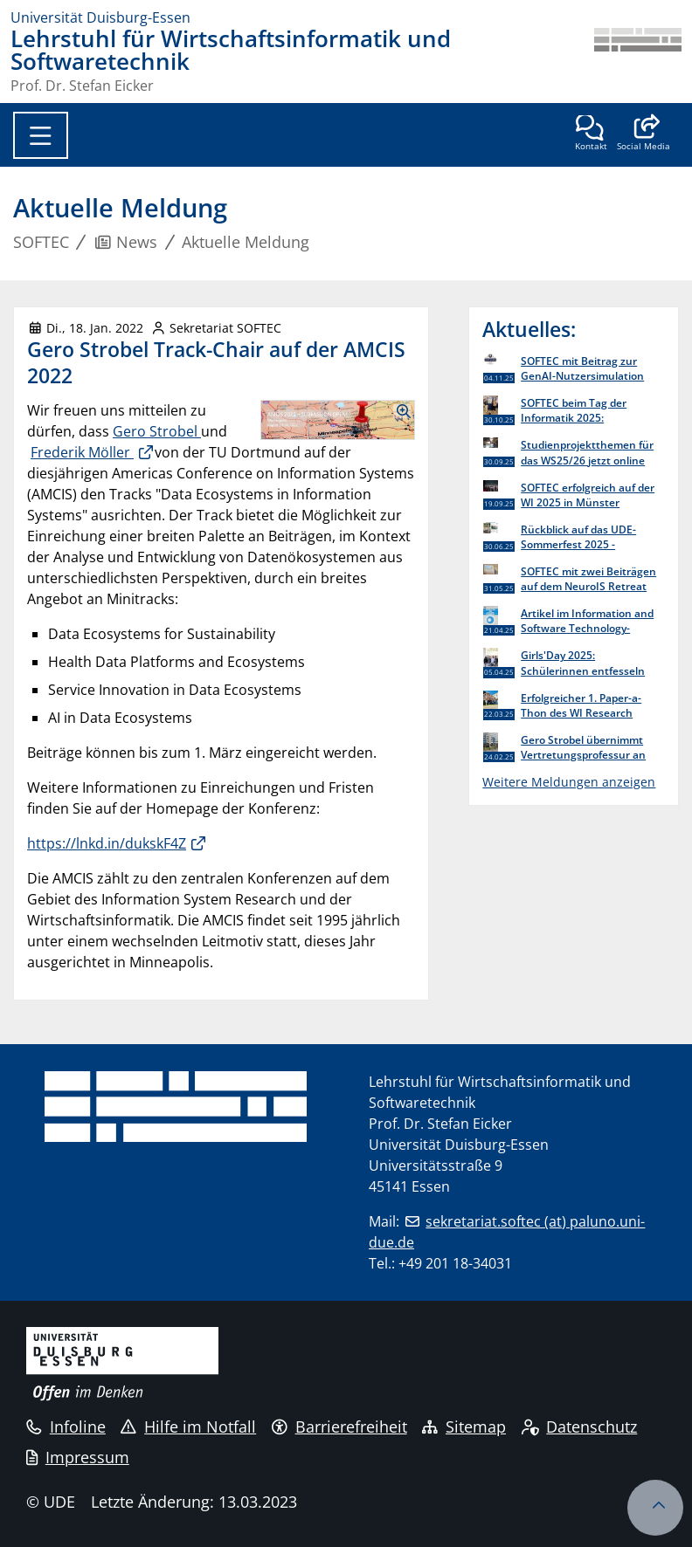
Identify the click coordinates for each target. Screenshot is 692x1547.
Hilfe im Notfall (188, 1426)
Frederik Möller (82, 452)
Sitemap (464, 1426)
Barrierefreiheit (339, 1426)
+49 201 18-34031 (455, 1263)
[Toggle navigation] (40, 135)
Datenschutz (580, 1426)
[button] (643, 134)
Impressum (77, 1457)
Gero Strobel (157, 431)
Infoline (66, 1426)
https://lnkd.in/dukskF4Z (106, 843)
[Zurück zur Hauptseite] (638, 60)
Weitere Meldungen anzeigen (568, 782)
